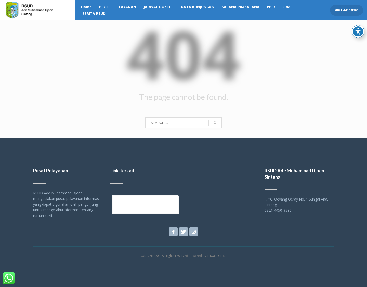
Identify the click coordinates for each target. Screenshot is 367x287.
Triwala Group (217, 256)
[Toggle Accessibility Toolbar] (358, 19)
